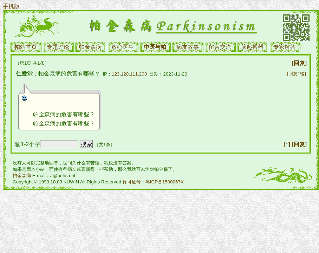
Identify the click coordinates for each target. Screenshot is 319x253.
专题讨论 (58, 47)
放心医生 (122, 47)
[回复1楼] (296, 73)
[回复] (299, 63)
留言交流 (220, 47)
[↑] (287, 144)
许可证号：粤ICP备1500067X (153, 181)
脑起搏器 (252, 47)
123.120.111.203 (129, 74)
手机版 (11, 6)
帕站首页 (25, 47)
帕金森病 (90, 47)
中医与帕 (155, 47)
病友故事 (187, 47)
